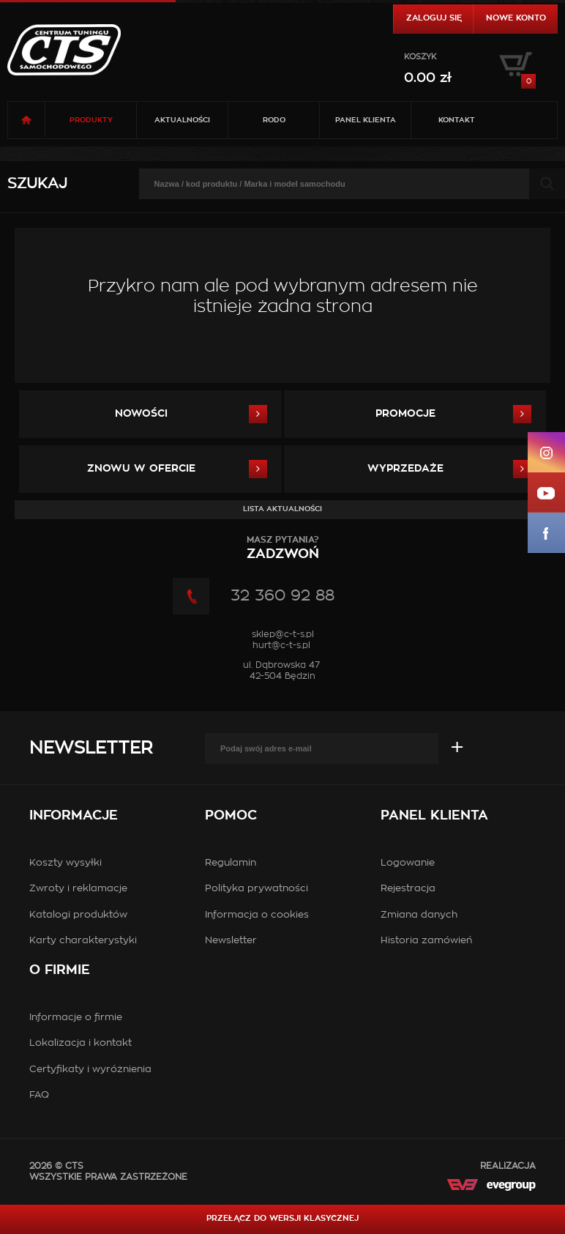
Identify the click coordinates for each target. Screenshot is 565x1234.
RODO (274, 120)
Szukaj (37, 183)
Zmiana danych (419, 915)
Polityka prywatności (256, 888)
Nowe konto (516, 18)
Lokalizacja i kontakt (80, 1043)
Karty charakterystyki (83, 940)
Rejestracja (408, 888)
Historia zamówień (426, 940)
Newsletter (90, 748)
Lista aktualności (282, 509)
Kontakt (456, 120)
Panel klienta (365, 120)
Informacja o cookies (257, 915)
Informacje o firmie (75, 1017)
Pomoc (231, 815)
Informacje (73, 815)
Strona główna (26, 120)
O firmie (59, 970)
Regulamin (230, 863)
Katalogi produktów (78, 915)
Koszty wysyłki (65, 863)
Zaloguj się (434, 18)
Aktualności (182, 120)
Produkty (91, 120)
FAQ (39, 1095)
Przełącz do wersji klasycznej (282, 1218)
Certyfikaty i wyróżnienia (90, 1069)
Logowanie (408, 863)
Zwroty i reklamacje (78, 888)
